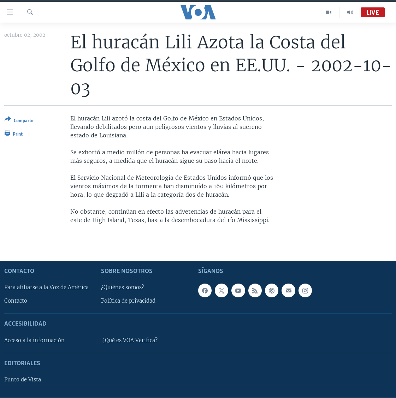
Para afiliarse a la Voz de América (46, 288)
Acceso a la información (34, 340)
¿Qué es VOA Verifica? (130, 340)
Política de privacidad (128, 301)
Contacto (15, 301)
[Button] (19, 121)
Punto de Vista (22, 380)
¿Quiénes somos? (122, 288)
